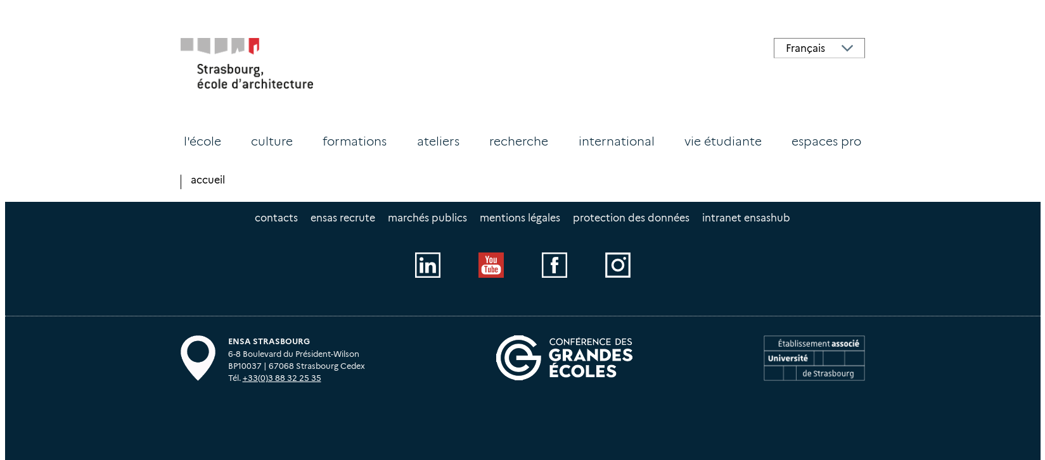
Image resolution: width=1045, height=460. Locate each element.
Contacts (276, 218)
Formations (355, 141)
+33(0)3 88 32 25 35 (282, 378)
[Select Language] (819, 48)
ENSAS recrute (343, 218)
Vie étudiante (723, 141)
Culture (272, 141)
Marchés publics (427, 218)
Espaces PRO (826, 141)
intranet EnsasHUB (746, 218)
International (617, 141)
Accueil (208, 180)
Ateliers (438, 141)
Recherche (518, 141)
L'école (202, 141)
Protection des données (631, 218)
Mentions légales (520, 218)
